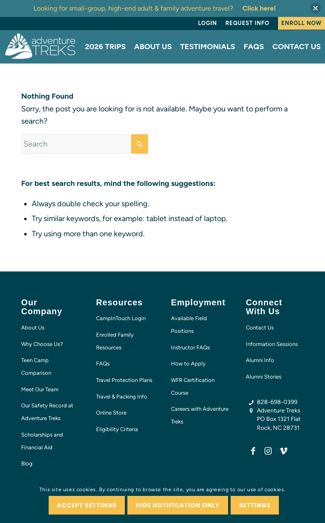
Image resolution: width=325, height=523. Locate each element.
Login (207, 23)
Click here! (259, 8)
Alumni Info (260, 360)
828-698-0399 (277, 402)
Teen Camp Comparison (36, 366)
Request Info (248, 23)
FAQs (103, 363)
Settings (255, 505)
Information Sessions (272, 344)
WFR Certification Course (193, 386)
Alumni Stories (263, 377)
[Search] (84, 144)
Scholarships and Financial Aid (42, 441)
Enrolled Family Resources (115, 341)
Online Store (111, 413)
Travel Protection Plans (124, 380)
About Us (32, 327)
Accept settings (87, 505)
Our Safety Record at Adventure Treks (47, 411)
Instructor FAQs (190, 347)
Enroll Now (301, 23)
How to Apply (188, 363)
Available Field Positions (189, 324)
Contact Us (260, 327)
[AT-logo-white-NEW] (40, 47)
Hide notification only (178, 505)
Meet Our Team (39, 389)
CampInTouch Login (121, 318)
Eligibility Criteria (117, 429)
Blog (27, 463)
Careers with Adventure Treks (200, 415)
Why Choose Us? (42, 344)
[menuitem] (207, 23)
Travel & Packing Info (121, 396)
